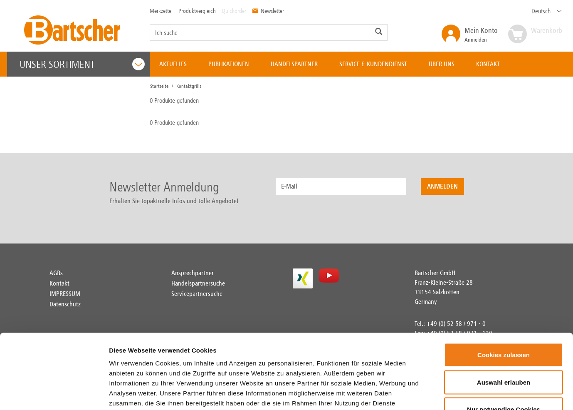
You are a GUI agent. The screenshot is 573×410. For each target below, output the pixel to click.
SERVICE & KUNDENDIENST (373, 64)
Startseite (159, 86)
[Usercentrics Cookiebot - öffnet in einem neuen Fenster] (53, 394)
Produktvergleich (197, 11)
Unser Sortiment (82, 64)
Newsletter (268, 11)
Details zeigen (492, 393)
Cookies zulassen (503, 300)
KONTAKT (488, 64)
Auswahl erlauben (503, 328)
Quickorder (234, 11)
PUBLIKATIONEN (228, 64)
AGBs (56, 273)
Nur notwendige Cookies (503, 355)
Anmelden (481, 34)
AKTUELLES (173, 64)
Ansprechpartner (192, 273)
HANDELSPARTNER (294, 64)
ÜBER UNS (441, 64)
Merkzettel (161, 11)
